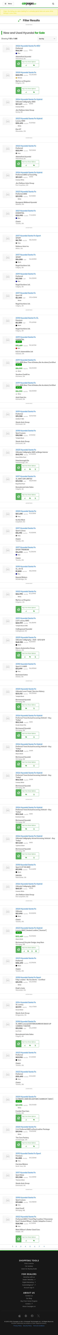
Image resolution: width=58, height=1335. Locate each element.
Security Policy (27, 1326)
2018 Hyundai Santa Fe (26, 431)
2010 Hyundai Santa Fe (26, 566)
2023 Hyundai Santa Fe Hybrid (29, 118)
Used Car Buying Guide (29, 1269)
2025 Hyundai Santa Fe (26, 450)
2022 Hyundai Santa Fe (26, 146)
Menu (8, 4)
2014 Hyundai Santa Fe (26, 1002)
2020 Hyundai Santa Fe (26, 72)
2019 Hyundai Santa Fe (26, 274)
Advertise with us (29, 1277)
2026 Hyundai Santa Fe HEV (28, 46)
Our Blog (29, 1298)
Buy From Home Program (29, 1301)
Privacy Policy (18, 1326)
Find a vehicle (29, 1263)
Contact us (29, 1296)
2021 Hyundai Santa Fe (26, 211)
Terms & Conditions (38, 1326)
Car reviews (29, 1266)
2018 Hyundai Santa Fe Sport (28, 977)
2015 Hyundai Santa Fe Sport (28, 1153)
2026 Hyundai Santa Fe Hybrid (29, 99)
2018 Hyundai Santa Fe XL (27, 318)
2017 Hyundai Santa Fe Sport (28, 236)
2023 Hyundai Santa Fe (26, 192)
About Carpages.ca (28, 1306)
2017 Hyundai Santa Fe (26, 255)
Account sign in (29, 1287)
